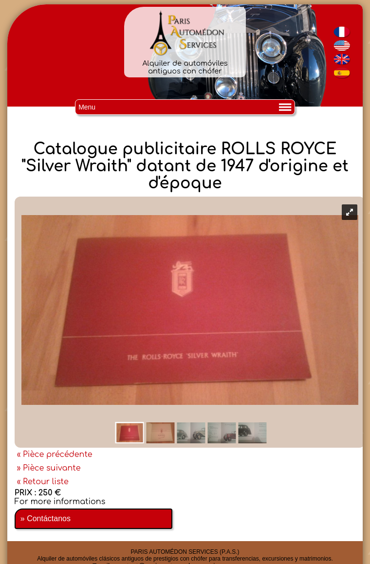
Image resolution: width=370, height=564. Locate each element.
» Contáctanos (45, 518)
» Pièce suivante (49, 468)
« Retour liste (43, 481)
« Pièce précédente (54, 454)
